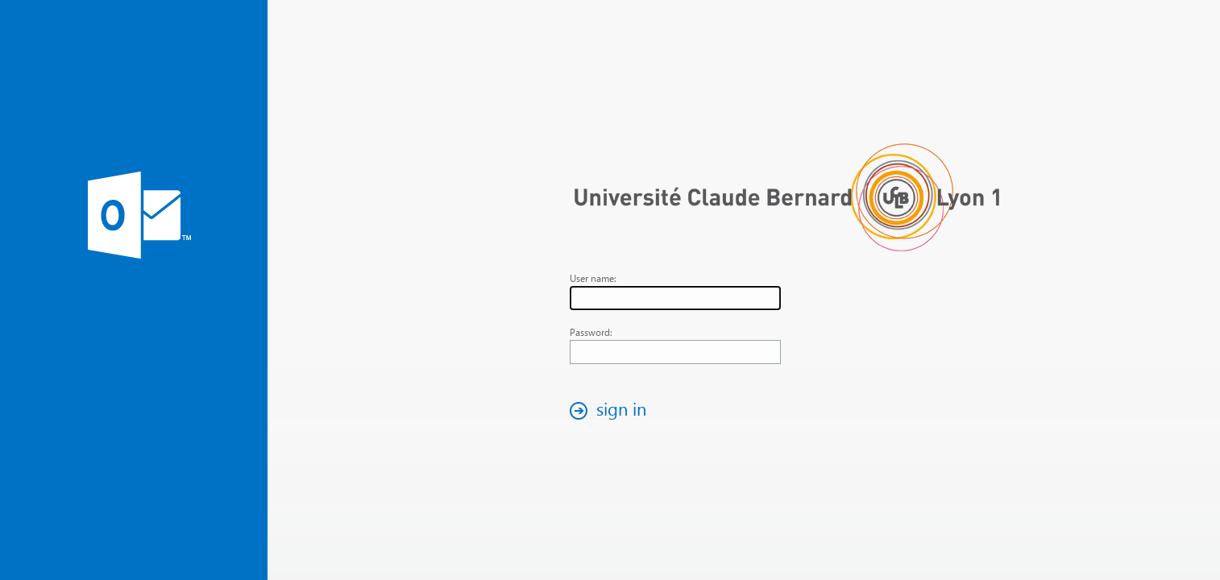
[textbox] (675, 298)
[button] (612, 410)
